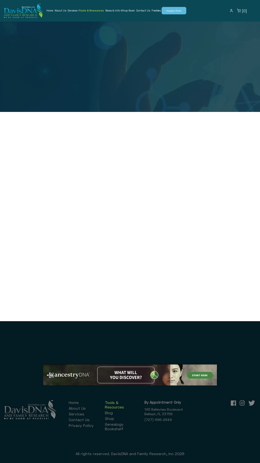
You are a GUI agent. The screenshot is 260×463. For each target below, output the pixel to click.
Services (72, 10)
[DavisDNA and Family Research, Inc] (23, 11)
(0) (242, 11)
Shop (109, 418)
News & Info (112, 10)
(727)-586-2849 (158, 420)
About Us (60, 10)
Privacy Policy (81, 425)
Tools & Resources (91, 10)
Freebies (156, 10)
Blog (109, 412)
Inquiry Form (173, 10)
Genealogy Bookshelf (114, 426)
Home (49, 10)
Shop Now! (128, 10)
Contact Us (143, 10)
